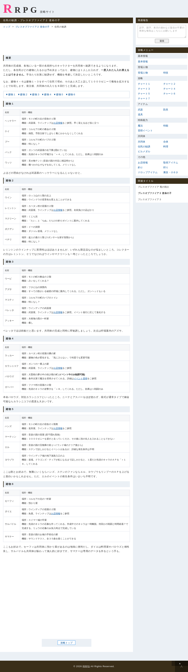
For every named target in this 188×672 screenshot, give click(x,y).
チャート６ (169, 93)
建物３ (36, 94)
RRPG (21, 9)
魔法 (140, 125)
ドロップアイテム (148, 172)
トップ (6, 26)
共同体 (141, 141)
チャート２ (169, 83)
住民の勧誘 (144, 146)
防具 (165, 109)
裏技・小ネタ (170, 172)
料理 (165, 146)
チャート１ (144, 83)
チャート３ (144, 88)
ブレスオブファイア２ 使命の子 (32, 26)
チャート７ (144, 98)
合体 (165, 141)
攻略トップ (66, 642)
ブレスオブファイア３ (149, 199)
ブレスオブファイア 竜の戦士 (153, 187)
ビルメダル (144, 151)
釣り (140, 167)
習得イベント (145, 130)
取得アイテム (170, 162)
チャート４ (169, 88)
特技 (165, 72)
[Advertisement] (66, 41)
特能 (165, 125)
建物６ (72, 94)
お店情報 (57, 123)
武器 (140, 109)
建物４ (48, 94)
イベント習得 (80, 378)
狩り (165, 167)
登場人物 (143, 72)
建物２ (24, 94)
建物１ (12, 94)
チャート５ (144, 93)
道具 (140, 114)
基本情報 (143, 61)
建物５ (60, 94)
